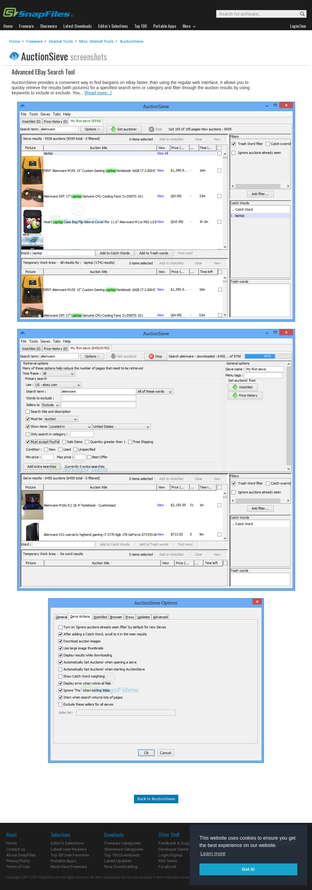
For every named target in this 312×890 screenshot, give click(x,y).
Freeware (34, 41)
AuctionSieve (131, 41)
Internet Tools (61, 41)
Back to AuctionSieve (156, 799)
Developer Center (173, 849)
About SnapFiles (20, 855)
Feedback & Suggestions (180, 843)
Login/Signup (170, 855)
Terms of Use (18, 866)
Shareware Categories (123, 849)
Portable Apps (63, 861)
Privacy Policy (18, 861)
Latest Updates (118, 861)
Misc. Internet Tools (96, 41)
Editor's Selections (67, 843)
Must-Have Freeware (69, 866)
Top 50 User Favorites (70, 855)
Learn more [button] (212, 853)
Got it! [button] (248, 869)
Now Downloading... (122, 866)
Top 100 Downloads (122, 855)
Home (14, 41)
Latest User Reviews (69, 849)
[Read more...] (98, 92)
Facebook (167, 866)
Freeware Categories (122, 843)
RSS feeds (167, 861)
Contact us (15, 849)
